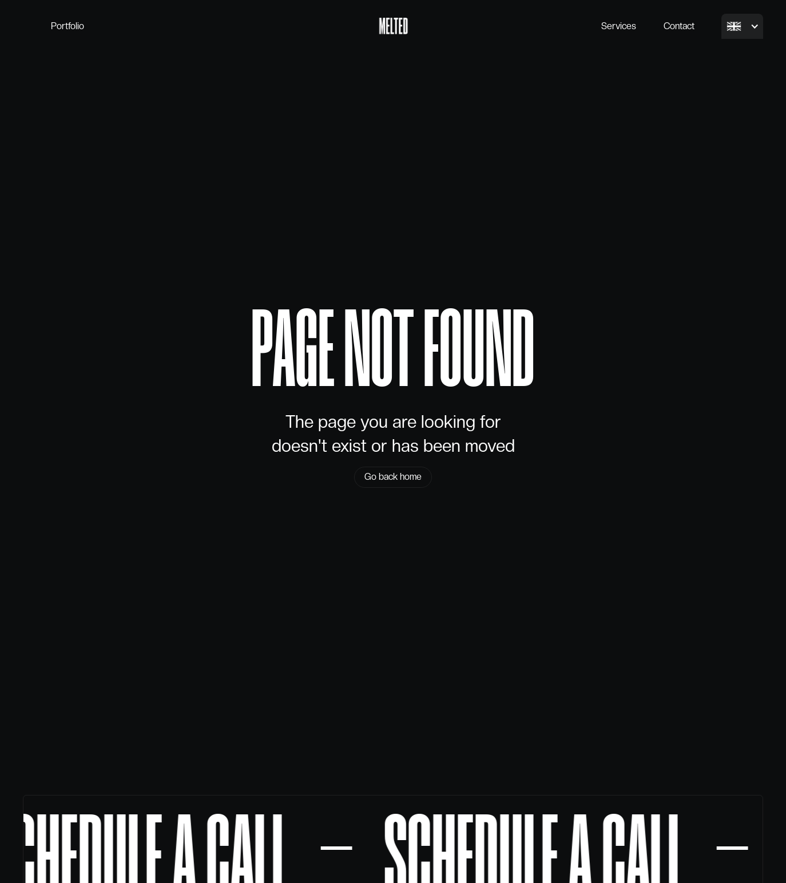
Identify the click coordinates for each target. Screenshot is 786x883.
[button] (742, 26)
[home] (393, 26)
